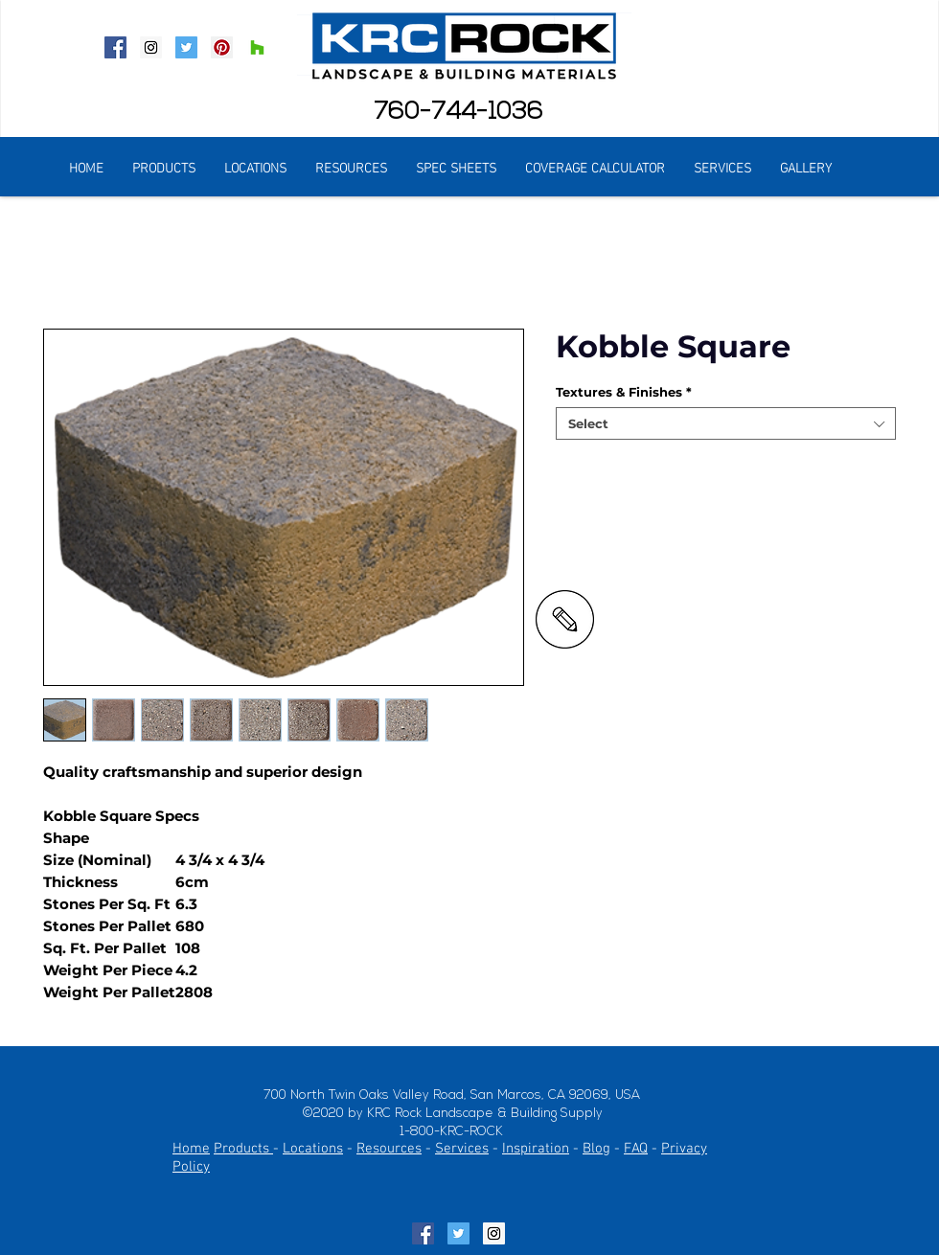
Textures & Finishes (624, 391)
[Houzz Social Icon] (257, 47)
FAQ (636, 1148)
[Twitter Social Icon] (186, 47)
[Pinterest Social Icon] (222, 47)
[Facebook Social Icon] (115, 47)
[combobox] (726, 423)
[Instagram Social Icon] (151, 47)
